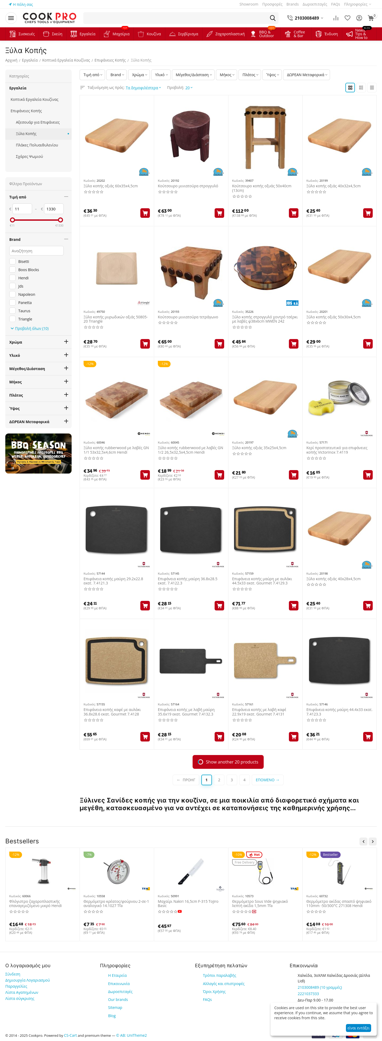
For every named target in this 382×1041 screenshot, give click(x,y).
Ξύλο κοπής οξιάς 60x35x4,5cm (111, 186)
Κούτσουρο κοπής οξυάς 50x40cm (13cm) (262, 188)
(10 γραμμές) (320, 987)
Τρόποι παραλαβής (219, 975)
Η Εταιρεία (117, 975)
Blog (112, 1015)
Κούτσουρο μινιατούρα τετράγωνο (188, 317)
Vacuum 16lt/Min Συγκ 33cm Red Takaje (260, 903)
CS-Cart (70, 1035)
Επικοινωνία (118, 983)
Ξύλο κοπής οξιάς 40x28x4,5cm (333, 579)
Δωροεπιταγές (120, 991)
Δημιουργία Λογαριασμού (27, 980)
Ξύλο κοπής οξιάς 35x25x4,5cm (259, 448)
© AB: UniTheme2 (131, 1035)
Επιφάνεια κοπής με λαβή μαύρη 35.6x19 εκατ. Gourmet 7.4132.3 (186, 712)
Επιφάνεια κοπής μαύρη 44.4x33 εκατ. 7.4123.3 (339, 712)
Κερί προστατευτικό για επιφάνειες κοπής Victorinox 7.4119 (336, 450)
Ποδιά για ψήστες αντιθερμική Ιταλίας (191, 901)
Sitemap (115, 1007)
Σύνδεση (12, 974)
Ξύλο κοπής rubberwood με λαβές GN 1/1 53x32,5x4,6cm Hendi (116, 450)
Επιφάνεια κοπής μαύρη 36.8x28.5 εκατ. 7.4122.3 (187, 581)
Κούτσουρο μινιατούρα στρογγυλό (188, 186)
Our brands (118, 999)
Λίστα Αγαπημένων (21, 992)
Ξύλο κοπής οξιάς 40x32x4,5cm (333, 186)
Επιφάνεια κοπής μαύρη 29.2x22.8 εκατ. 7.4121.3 (113, 581)
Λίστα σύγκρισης (19, 998)
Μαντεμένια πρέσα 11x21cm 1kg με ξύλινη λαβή (114, 903)
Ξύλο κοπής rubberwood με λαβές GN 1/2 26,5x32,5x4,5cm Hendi (190, 450)
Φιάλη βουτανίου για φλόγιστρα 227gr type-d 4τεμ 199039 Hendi (37, 903)
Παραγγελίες (16, 986)
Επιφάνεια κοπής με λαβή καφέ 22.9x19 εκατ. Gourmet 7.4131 (259, 712)
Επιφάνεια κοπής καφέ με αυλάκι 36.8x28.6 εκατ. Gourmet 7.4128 (112, 712)
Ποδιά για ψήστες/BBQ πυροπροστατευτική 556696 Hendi (336, 903)
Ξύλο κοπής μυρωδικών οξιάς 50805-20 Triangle (116, 319)
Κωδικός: (90, 181)
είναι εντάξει (359, 1027)
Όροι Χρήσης (214, 991)
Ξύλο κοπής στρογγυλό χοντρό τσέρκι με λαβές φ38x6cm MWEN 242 (265, 319)
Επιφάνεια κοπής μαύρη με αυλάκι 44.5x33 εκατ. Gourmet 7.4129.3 (262, 581)
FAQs (207, 999)
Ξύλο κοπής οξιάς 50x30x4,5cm (333, 317)
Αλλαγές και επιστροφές (224, 983)
